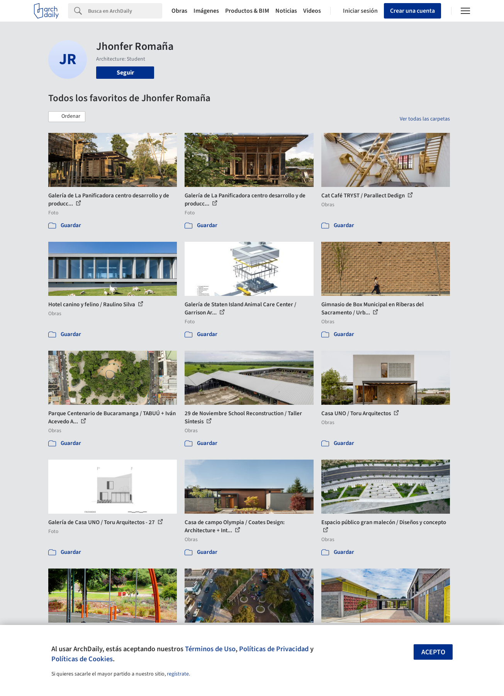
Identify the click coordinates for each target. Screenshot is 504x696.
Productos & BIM (247, 11)
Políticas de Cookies (82, 659)
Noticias (286, 11)
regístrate (178, 674)
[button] (66, 116)
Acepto (433, 652)
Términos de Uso (210, 649)
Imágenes (206, 11)
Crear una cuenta (412, 11)
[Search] (125, 11)
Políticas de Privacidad (274, 649)
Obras (179, 11)
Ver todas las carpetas (425, 119)
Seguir (125, 72)
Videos (312, 11)
